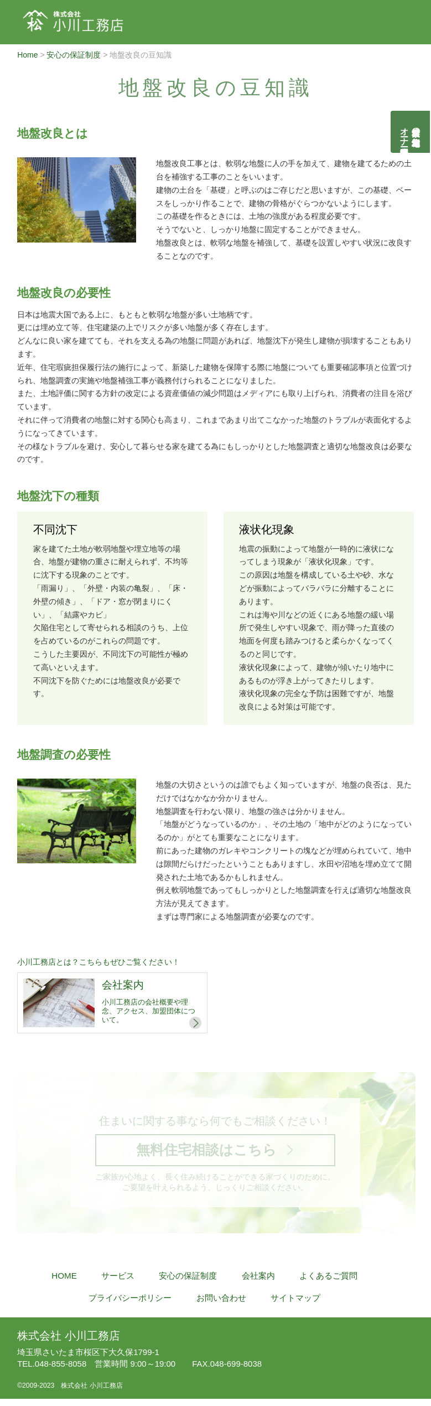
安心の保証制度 (73, 54)
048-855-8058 (51, 1365)
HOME (64, 1282)
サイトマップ (295, 1305)
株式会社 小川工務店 (68, 1337)
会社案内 (258, 1282)
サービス (117, 1282)
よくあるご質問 (328, 1282)
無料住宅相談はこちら (206, 1152)
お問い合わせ (221, 1305)
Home (27, 54)
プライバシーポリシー (130, 1305)
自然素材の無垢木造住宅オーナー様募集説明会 (411, 132)
